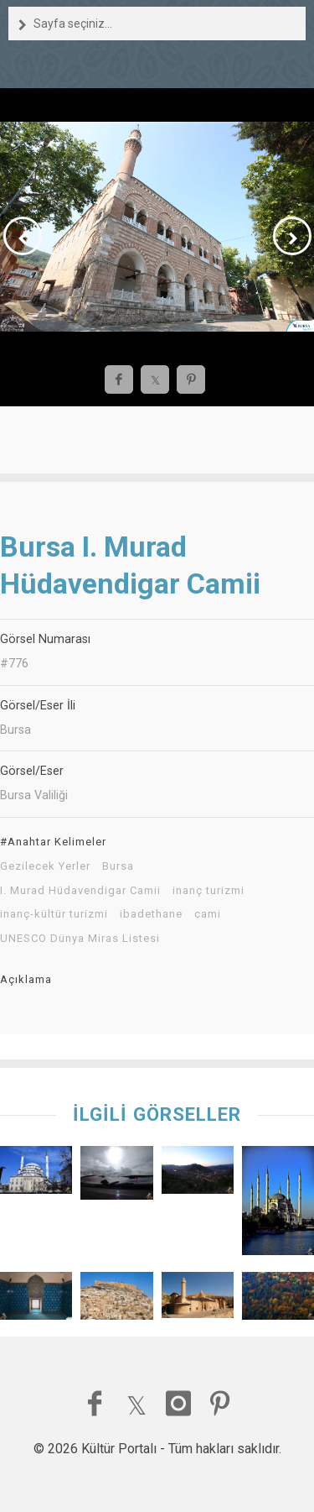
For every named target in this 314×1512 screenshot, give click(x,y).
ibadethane (151, 914)
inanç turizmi (208, 891)
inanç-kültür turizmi (54, 914)
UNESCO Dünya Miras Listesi (80, 938)
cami (207, 914)
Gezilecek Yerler (45, 866)
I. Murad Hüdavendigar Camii (80, 891)
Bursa (118, 866)
